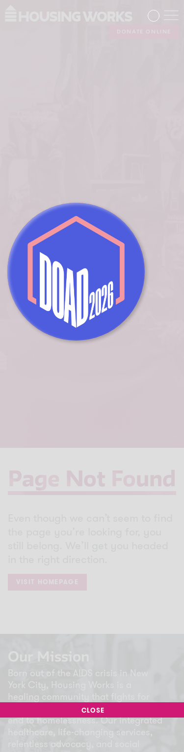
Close (92, 710)
